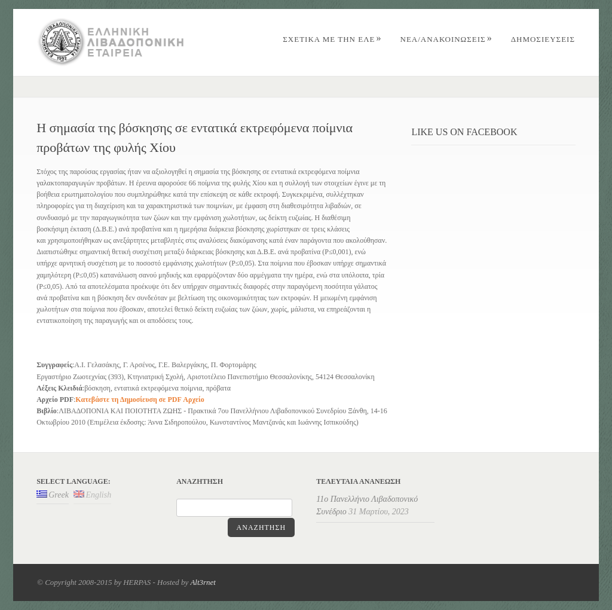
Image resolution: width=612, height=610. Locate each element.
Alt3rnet (203, 582)
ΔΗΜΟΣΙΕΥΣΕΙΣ (543, 39)
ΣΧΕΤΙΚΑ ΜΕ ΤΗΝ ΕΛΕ (332, 39)
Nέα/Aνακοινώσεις (446, 39)
